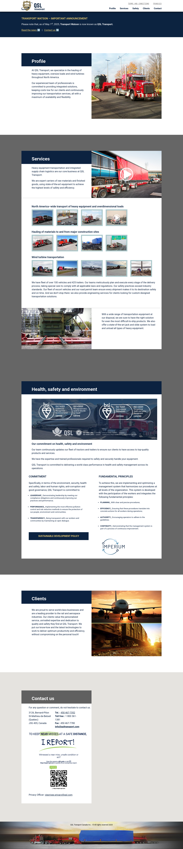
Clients (146, 8)
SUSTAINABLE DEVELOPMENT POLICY (58, 536)
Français (157, 3)
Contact (158, 8)
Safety (136, 8)
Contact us (50, 30)
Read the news (29, 30)
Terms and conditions (138, 3)
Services (124, 8)
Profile (112, 8)
